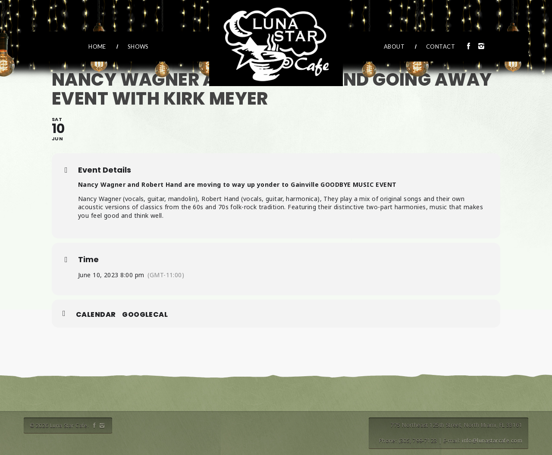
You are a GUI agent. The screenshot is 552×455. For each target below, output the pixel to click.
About (394, 46)
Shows (138, 46)
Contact (440, 46)
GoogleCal (145, 314)
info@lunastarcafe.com (492, 440)
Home (97, 46)
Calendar (96, 314)
